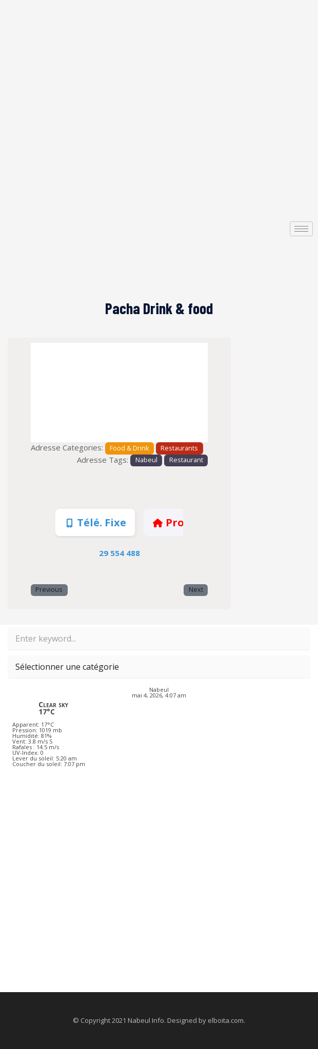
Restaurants (179, 448)
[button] (44, 392)
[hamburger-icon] (301, 228)
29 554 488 (119, 553)
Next (196, 589)
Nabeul (146, 460)
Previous (49, 589)
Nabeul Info (146, 1020)
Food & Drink (129, 448)
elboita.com (226, 1020)
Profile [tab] (176, 522)
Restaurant (186, 460)
